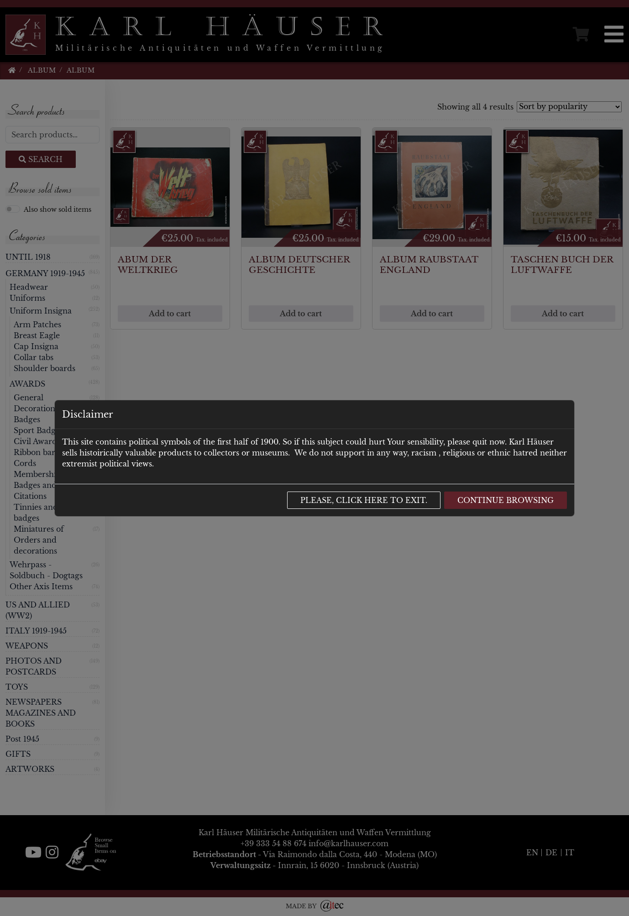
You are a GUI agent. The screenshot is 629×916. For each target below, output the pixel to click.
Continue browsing (505, 500)
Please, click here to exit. (363, 500)
